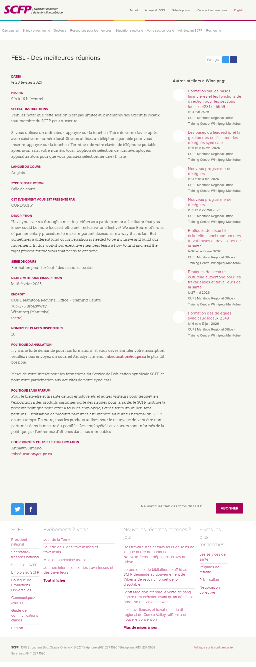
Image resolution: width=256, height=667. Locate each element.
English (238, 10)
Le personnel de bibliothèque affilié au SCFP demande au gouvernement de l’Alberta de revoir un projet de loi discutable (155, 577)
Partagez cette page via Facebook (233, 59)
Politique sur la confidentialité (213, 647)
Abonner (229, 508)
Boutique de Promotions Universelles (21, 585)
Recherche (213, 31)
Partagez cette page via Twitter (225, 59)
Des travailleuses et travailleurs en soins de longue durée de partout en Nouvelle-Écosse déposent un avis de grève (159, 554)
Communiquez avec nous (212, 10)
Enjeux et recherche (36, 31)
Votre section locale (160, 31)
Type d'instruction (27, 183)
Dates (16, 77)
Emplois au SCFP (25, 572)
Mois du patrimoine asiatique (67, 560)
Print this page (241, 59)
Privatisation (209, 579)
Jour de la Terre (57, 539)
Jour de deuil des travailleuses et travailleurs (71, 549)
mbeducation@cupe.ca (125, 356)
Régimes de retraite (210, 569)
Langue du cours (26, 167)
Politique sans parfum (30, 391)
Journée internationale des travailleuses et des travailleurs (78, 570)
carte (16, 318)
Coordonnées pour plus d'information (45, 442)
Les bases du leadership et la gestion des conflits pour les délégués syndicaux (214, 137)
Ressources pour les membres (91, 31)
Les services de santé (213, 557)
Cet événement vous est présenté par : (43, 200)
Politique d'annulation (31, 345)
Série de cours (23, 262)
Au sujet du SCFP (155, 10)
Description (21, 216)
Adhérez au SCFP (190, 31)
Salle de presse (181, 10)
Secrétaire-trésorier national (25, 554)
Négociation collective (210, 590)
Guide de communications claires (24, 615)
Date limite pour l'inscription (36, 278)
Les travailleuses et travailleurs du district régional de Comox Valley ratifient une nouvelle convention (157, 614)
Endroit (18, 294)
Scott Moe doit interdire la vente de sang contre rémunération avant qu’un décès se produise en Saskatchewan (159, 597)
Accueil (134, 10)
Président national (19, 542)
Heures (17, 93)
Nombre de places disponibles (37, 328)
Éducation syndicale (129, 31)
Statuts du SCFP (24, 565)
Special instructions (29, 109)
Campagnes (10, 31)
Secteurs (60, 31)
